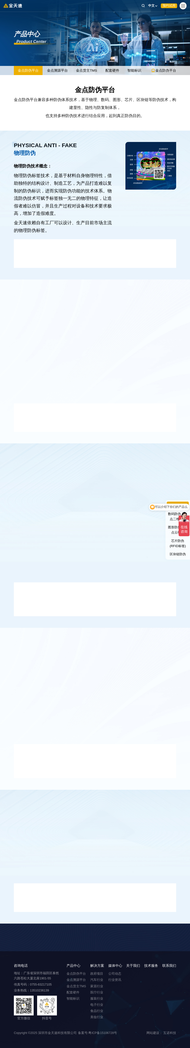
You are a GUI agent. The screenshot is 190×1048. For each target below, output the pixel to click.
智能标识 (135, 71)
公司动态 (114, 973)
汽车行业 (96, 980)
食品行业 (96, 1011)
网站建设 (152, 1033)
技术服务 (151, 966)
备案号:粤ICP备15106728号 (97, 1033)
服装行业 (96, 998)
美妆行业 (96, 1017)
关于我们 (133, 966)
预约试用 (169, 5)
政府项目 (96, 973)
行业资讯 (114, 980)
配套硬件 (112, 71)
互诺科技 (169, 1033)
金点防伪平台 (28, 71)
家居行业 (96, 986)
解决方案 (97, 966)
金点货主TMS (86, 71)
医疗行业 (96, 992)
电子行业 (96, 1005)
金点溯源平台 (57, 71)
